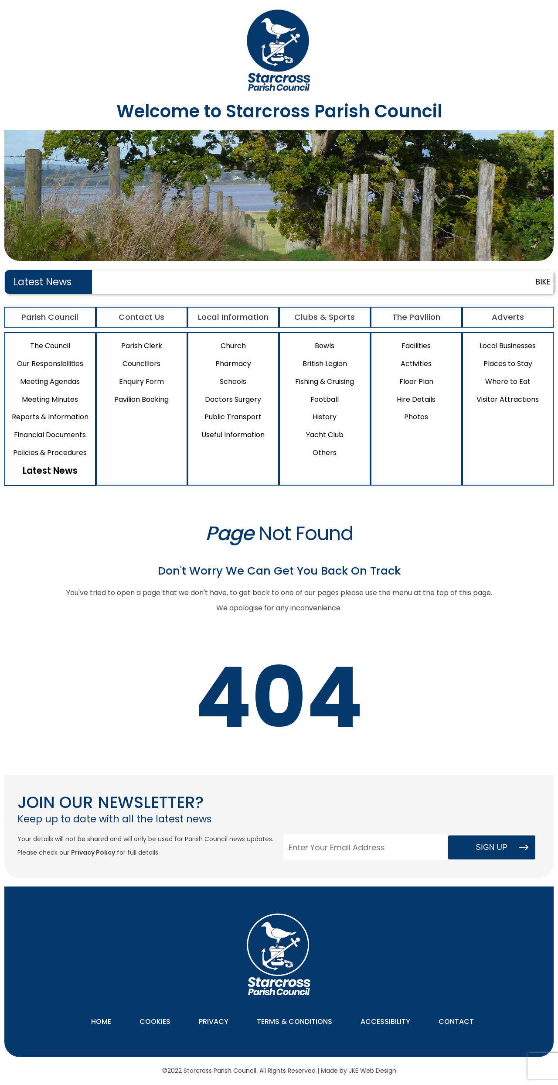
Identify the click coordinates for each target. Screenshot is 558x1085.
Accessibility (385, 1022)
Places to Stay (507, 364)
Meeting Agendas (50, 381)
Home (101, 1022)
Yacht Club (325, 435)
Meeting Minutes (50, 399)
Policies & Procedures (50, 453)
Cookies (155, 1022)
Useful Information (233, 435)
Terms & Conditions (294, 1022)
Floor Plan (416, 381)
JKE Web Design (372, 1070)
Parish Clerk (141, 346)
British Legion (325, 364)
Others (325, 453)
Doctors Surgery (233, 399)
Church (233, 346)
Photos (416, 417)
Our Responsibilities (50, 364)
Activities (416, 364)
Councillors (141, 364)
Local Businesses (508, 346)
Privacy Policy (93, 852)
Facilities (416, 346)
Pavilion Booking (141, 399)
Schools (233, 381)
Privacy (213, 1022)
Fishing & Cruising (324, 381)
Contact (456, 1022)
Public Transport (233, 417)
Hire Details (416, 399)
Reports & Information (50, 417)
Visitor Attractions (507, 399)
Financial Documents (50, 435)
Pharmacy (233, 364)
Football (324, 399)
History (325, 417)
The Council (50, 346)
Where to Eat (508, 381)
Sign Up (491, 847)
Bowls (324, 346)
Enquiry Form (141, 381)
